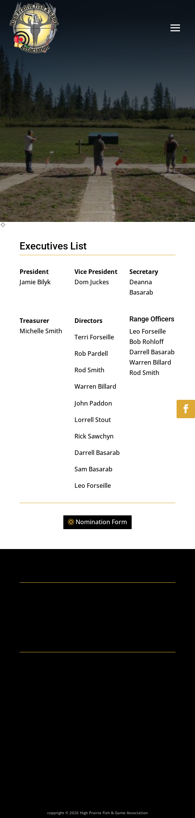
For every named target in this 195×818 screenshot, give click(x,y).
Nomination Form (101, 522)
